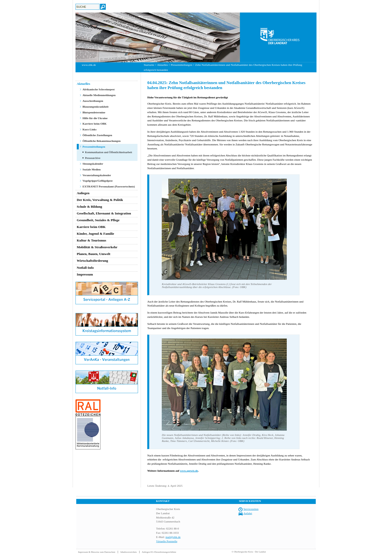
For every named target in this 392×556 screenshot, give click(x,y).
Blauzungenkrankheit (95, 106)
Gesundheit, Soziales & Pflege (98, 220)
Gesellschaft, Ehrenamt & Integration (104, 213)
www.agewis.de (189, 470)
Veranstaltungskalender (96, 175)
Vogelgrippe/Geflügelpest (97, 180)
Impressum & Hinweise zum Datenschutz (96, 552)
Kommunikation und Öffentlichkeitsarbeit (108, 152)
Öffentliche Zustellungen (97, 135)
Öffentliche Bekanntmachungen (101, 140)
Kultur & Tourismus (91, 240)
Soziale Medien (91, 169)
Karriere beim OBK (94, 123)
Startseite (149, 64)
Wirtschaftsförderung (92, 260)
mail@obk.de (173, 536)
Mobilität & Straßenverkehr (97, 247)
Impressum (85, 274)
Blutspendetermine (93, 112)
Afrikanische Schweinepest (98, 89)
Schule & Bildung (89, 206)
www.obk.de (89, 64)
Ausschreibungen (92, 100)
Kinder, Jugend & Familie (95, 233)
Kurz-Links (89, 129)
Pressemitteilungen (181, 64)
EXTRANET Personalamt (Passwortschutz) (108, 186)
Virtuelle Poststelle (166, 541)
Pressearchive (92, 157)
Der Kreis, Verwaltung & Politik (100, 200)
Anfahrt (248, 513)
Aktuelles (162, 64)
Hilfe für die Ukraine (95, 118)
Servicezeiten (251, 508)
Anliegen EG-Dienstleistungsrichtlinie (159, 552)
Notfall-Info (85, 267)
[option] (196, 37)
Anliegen (83, 193)
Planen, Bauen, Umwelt (93, 254)
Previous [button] (71, 37)
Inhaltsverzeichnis (128, 552)
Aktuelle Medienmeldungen (99, 95)
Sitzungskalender (92, 163)
